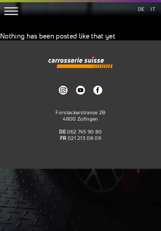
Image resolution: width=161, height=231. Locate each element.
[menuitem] (141, 8)
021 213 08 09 (84, 138)
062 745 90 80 (84, 131)
